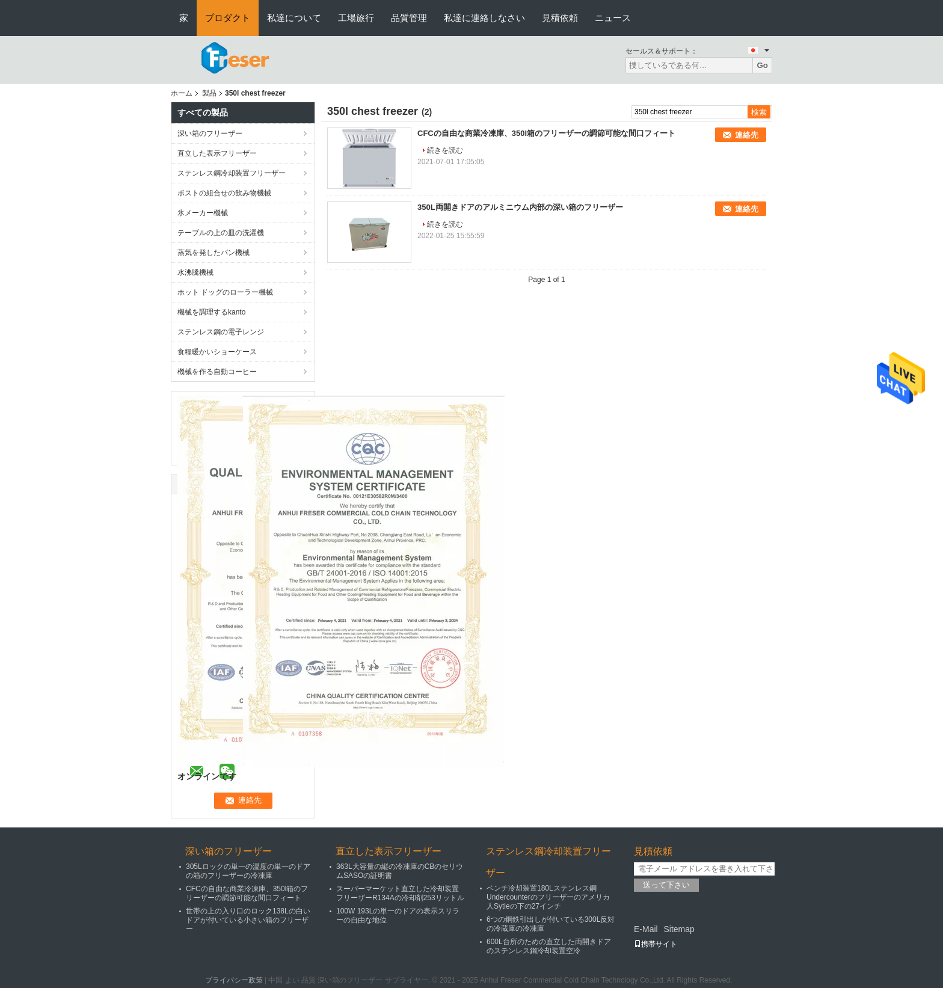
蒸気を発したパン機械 (213, 252)
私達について (294, 18)
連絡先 (746, 135)
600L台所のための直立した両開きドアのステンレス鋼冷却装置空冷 (549, 946)
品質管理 (409, 18)
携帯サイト (655, 944)
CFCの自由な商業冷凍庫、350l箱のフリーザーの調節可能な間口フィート (546, 133)
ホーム (181, 93)
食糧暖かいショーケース (217, 352)
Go (762, 65)
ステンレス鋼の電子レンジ (220, 332)
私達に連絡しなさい (484, 18)
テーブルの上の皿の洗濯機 (220, 233)
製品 (209, 93)
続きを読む (445, 150)
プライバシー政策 (234, 980)
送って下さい (666, 884)
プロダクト (227, 18)
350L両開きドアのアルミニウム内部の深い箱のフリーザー (520, 207)
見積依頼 (560, 18)
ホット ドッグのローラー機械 (225, 292)
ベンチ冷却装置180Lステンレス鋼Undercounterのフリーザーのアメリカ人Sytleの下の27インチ (548, 897)
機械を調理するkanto (211, 312)
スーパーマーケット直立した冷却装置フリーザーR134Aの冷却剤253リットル (400, 893)
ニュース (613, 18)
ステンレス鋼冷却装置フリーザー (231, 173)
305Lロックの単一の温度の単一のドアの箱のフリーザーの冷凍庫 (248, 871)
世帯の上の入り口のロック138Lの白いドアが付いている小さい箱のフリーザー (248, 920)
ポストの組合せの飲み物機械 (224, 193)
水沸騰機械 (195, 272)
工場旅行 (356, 18)
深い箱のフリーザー (209, 133)
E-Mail (646, 929)
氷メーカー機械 (202, 213)
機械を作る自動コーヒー (217, 371)
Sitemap (678, 929)
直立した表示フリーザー (217, 153)
